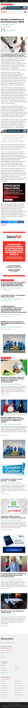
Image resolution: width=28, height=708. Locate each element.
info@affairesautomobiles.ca (9, 642)
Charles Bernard (18, 683)
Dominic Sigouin (4, 694)
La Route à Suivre (6, 614)
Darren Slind (5, 625)
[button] (5, 12)
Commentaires (4, 670)
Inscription (3, 657)
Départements (5, 24)
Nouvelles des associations (14, 288)
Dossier (12, 24)
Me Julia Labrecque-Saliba (21, 688)
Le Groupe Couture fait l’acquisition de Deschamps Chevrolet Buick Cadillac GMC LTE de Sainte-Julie (13, 284)
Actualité (4, 288)
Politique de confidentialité (14, 704)
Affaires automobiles (7, 529)
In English (5, 1)
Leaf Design (24, 706)
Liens (2, 655)
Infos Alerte (17, 668)
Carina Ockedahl (10, 30)
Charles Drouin (18, 692)
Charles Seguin (4, 692)
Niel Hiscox (3, 683)
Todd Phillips (7, 316)
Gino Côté (3, 681)
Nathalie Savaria (18, 690)
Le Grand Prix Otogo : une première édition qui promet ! (13, 296)
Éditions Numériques (5, 652)
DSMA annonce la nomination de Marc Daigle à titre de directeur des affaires (13, 323)
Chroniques (3, 668)
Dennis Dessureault (19, 694)
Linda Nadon (4, 685)
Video (16, 670)
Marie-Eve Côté (7, 290)
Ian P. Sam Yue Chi (19, 685)
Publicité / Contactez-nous (7, 650)
